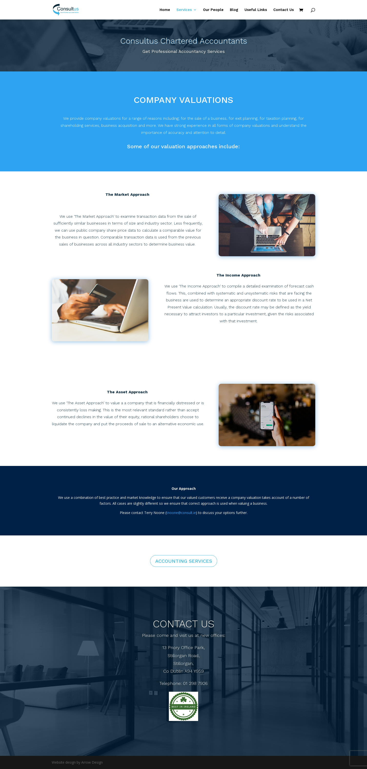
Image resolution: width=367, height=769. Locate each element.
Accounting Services (183, 561)
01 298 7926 (195, 683)
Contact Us (283, 10)
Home (165, 10)
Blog (234, 10)
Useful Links (256, 10)
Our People (213, 10)
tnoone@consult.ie (181, 512)
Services (184, 10)
